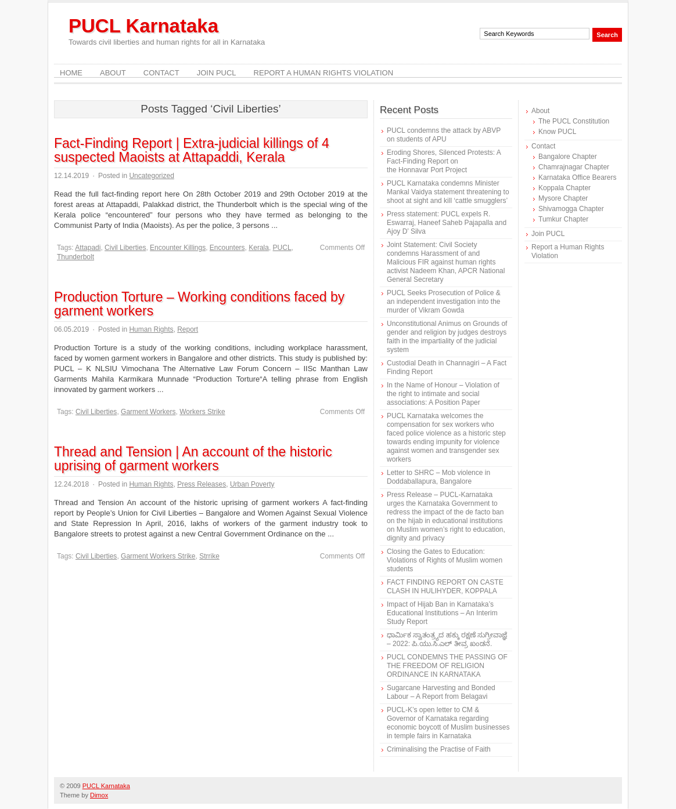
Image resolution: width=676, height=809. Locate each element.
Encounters (227, 248)
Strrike (209, 556)
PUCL (282, 248)
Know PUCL (557, 132)
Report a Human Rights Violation (324, 72)
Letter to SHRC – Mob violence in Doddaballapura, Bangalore (438, 477)
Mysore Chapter (563, 198)
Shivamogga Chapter (571, 209)
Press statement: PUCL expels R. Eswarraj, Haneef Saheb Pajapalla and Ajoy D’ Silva (446, 222)
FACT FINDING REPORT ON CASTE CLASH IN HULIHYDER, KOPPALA (445, 586)
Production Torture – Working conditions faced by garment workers (199, 303)
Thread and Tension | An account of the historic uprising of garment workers (193, 458)
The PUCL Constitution (573, 121)
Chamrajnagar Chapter (573, 167)
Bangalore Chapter (567, 157)
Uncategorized (151, 176)
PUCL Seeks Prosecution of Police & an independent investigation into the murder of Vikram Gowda (444, 301)
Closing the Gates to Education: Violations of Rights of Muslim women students (444, 560)
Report (187, 329)
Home (71, 72)
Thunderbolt (75, 257)
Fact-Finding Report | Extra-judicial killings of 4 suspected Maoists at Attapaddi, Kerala (191, 150)
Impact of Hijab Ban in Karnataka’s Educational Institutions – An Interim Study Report (442, 613)
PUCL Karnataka (143, 26)
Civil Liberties (125, 248)
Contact (161, 72)
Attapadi (87, 248)
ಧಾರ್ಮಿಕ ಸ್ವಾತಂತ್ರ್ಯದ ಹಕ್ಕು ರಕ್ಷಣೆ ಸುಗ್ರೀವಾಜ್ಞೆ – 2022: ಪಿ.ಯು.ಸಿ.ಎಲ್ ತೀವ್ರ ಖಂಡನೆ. (447, 639)
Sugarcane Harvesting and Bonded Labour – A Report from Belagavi (441, 692)
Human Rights (151, 329)
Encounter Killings (178, 248)
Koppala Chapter (564, 188)
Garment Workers (148, 412)
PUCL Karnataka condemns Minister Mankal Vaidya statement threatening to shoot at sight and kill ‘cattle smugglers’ (448, 192)
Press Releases (201, 484)
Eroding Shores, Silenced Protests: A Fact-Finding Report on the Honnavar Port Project (444, 161)
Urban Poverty (252, 484)
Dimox (99, 795)
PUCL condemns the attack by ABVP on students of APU (444, 134)
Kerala (259, 248)
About (113, 72)
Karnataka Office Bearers (577, 177)
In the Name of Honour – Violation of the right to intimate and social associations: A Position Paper (443, 394)
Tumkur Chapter (563, 219)
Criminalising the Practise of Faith (439, 749)
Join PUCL (216, 72)
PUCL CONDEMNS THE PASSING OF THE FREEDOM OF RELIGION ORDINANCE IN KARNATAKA (447, 666)
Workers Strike (202, 412)
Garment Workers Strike (158, 556)
